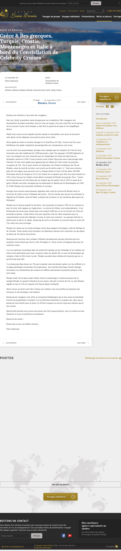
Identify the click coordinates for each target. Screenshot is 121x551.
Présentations (88, 16)
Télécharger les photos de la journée (103, 358)
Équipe (82, 11)
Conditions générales (42, 549)
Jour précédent (12, 102)
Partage (117, 16)
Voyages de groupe (51, 16)
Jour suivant (80, 102)
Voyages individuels (71, 16)
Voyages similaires (105, 98)
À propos (63, 11)
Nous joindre (73, 11)
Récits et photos (104, 16)
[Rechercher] (95, 11)
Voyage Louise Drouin (44, 547)
